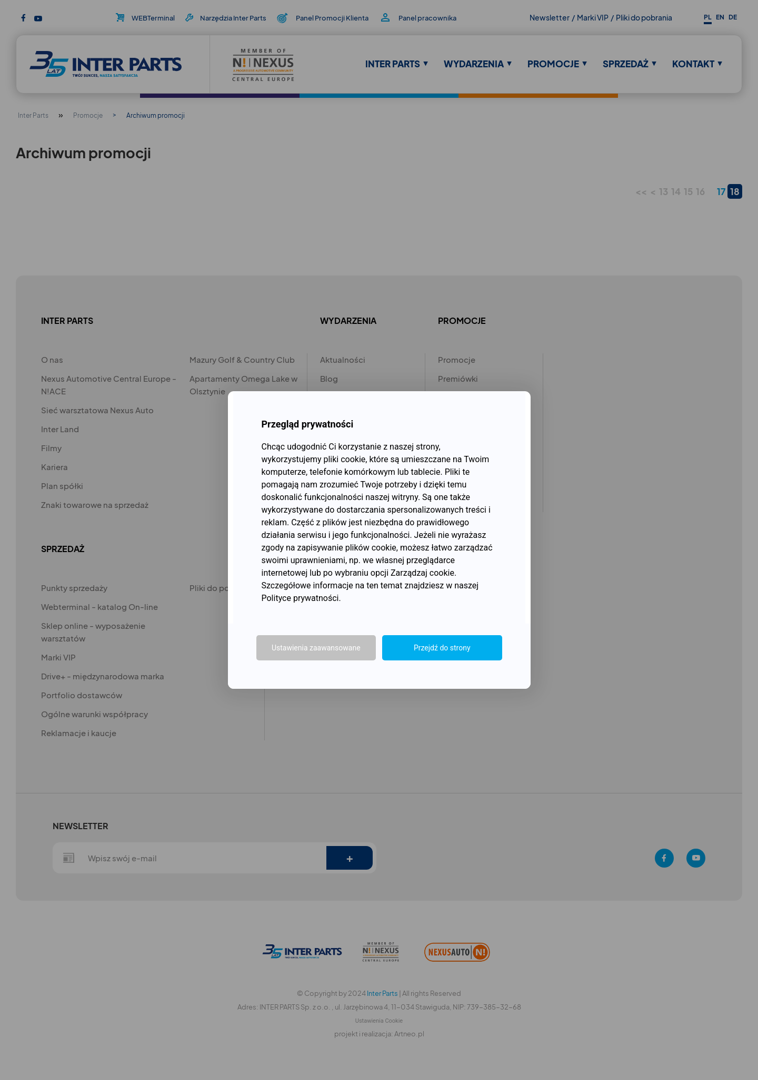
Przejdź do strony (442, 648)
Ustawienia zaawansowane (316, 648)
